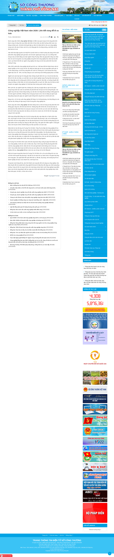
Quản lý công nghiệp (90, 120)
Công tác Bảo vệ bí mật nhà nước (94, 237)
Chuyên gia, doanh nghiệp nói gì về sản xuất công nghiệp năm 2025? (28, 192)
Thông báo (87, 255)
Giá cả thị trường (89, 185)
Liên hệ (62, 535)
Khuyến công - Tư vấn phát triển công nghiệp (95, 197)
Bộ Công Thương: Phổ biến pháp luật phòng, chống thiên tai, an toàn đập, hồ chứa (32, 244)
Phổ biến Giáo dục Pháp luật (92, 105)
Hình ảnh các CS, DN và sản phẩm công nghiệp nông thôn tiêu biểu (94, 76)
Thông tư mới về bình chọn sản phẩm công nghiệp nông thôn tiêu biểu (29, 197)
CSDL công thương (46, 15)
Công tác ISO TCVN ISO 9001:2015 (94, 89)
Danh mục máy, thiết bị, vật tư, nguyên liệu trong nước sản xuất (93, 101)
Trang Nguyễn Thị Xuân (53, 175)
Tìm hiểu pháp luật (90, 93)
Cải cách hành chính (90, 50)
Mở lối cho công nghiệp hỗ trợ (18, 235)
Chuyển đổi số (86, 15)
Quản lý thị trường (89, 189)
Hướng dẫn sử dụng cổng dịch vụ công (94, 81)
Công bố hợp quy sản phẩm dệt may (94, 96)
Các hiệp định (98, 15)
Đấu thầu (87, 230)
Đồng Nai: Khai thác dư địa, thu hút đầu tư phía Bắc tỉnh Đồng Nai (27, 230)
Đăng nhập (69, 535)
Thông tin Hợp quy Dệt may (92, 216)
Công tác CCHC (89, 233)
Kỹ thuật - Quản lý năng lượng (93, 182)
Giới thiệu (20, 15)
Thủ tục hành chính (90, 54)
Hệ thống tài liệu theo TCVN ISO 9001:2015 (93, 159)
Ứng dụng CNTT (89, 212)
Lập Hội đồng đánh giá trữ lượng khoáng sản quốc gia (24, 207)
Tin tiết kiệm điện (89, 178)
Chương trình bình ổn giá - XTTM (94, 127)
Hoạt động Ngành (89, 141)
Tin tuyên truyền (89, 152)
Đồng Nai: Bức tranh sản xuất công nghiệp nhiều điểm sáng (26, 209)
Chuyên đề (88, 68)
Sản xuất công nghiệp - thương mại (94, 192)
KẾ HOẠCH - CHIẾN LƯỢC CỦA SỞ (94, 86)
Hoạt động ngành (89, 57)
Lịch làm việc (88, 241)
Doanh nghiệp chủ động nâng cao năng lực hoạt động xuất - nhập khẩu (29, 200)
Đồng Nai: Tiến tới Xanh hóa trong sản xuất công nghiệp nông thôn (28, 227)
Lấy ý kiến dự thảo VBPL (91, 201)
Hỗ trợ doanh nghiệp (90, 175)
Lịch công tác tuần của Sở (92, 219)
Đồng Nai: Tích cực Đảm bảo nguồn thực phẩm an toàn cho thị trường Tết (30, 232)
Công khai (87, 61)
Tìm (104, 29)
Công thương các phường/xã (92, 71)
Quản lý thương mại (90, 130)
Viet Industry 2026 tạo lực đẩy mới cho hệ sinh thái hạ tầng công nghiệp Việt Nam (31, 202)
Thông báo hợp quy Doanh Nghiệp (94, 223)
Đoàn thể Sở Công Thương (92, 112)
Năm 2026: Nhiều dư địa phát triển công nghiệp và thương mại (26, 220)
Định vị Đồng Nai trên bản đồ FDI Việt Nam (21, 185)
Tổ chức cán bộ (89, 168)
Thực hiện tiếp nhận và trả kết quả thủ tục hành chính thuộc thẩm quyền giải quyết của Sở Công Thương (95, 45)
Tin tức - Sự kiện (31, 15)
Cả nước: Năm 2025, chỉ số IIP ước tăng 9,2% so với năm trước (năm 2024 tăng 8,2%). (33, 188)
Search (86, 109)
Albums (76, 19)
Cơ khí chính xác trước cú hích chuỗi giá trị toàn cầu (24, 212)
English (103, 1)
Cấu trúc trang (54, 535)
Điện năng (87, 144)
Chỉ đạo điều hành (90, 123)
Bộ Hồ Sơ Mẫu (89, 64)
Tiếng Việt (96, 1)
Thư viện (69, 15)
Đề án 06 (76, 15)
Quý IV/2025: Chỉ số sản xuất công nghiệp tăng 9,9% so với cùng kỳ (28, 217)
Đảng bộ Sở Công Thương (92, 148)
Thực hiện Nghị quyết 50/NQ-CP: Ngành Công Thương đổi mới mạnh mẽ (29, 237)
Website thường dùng (95, 529)
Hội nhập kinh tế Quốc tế (91, 134)
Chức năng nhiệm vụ (90, 171)
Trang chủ (11, 15)
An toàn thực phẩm (90, 137)
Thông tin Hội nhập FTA (91, 155)
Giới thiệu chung (89, 251)
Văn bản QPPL (58, 15)
